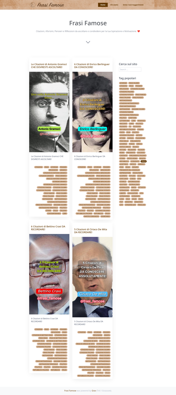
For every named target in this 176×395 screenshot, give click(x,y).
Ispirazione (124, 190)
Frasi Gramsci (61, 176)
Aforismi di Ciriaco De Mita (99, 347)
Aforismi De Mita (103, 344)
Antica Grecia (125, 147)
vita (141, 193)
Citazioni (38, 167)
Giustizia (123, 184)
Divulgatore (132, 193)
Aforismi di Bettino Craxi (56, 341)
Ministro (128, 202)
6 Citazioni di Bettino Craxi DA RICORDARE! (48, 228)
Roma (122, 153)
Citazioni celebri (59, 187)
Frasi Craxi (43, 338)
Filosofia (137, 127)
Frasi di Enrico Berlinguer (99, 179)
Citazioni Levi (130, 205)
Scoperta (123, 176)
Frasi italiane (48, 196)
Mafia (134, 187)
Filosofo (123, 127)
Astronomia (124, 196)
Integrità (134, 190)
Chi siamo (114, 5)
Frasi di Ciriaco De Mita (85, 344)
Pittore (123, 150)
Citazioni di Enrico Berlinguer (98, 173)
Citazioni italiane (44, 190)
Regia (128, 167)
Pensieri (63, 167)
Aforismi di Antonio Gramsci (55, 184)
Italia (55, 211)
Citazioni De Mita (90, 341)
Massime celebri (60, 205)
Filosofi (141, 150)
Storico (123, 182)
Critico (133, 164)
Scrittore (132, 118)
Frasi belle (124, 141)
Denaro (135, 167)
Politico (38, 367)
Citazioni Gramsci (46, 176)
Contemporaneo (54, 213)
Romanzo (141, 121)
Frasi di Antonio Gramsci (56, 179)
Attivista (141, 187)
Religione (132, 150)
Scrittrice (124, 164)
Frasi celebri (61, 193)
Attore (122, 138)
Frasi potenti (61, 196)
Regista (142, 158)
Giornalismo (134, 184)
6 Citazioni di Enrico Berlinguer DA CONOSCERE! (92, 66)
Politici (47, 367)
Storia (48, 211)
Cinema (140, 129)
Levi (121, 205)
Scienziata (136, 196)
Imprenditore (125, 173)
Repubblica (55, 370)
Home (102, 5)
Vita (139, 179)
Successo (141, 153)
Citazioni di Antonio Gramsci (55, 173)
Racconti (123, 124)
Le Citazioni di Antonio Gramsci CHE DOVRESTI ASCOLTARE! (49, 66)
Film (128, 132)
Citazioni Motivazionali (57, 202)
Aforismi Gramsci (59, 182)
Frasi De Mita (105, 341)
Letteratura (124, 121)
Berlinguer (105, 170)
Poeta (122, 132)
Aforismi (54, 167)
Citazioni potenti (59, 190)
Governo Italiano (59, 367)
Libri (64, 213)
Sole (128, 199)
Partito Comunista (91, 216)
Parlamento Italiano (138, 155)
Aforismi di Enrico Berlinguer (98, 184)
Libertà (122, 193)
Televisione (140, 138)
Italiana (63, 211)
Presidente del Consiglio (130, 170)
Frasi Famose (70, 390)
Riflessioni (53, 170)
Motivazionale (60, 199)
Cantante (123, 155)
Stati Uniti (124, 179)
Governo (123, 144)
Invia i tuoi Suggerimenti (133, 5)
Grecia (139, 144)
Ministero (138, 202)
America (141, 164)
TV (130, 127)
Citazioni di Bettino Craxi (42, 335)
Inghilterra (137, 173)
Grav (94, 390)
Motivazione (47, 199)
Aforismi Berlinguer (102, 182)
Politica (63, 208)
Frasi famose (49, 193)
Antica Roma (132, 158)
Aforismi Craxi (38, 341)
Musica (135, 147)
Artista (139, 135)
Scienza (130, 138)
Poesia (131, 144)
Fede (121, 167)
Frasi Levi (141, 205)
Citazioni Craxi (60, 335)
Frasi (46, 167)
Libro (131, 124)
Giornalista (124, 187)
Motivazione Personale (48, 208)
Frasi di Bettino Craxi (58, 338)
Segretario (105, 216)
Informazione (133, 182)
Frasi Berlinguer (103, 176)
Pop (121, 202)
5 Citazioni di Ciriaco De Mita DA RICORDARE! (90, 231)
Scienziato (135, 161)
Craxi (64, 332)
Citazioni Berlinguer (86, 176)
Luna (122, 199)
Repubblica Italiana (41, 370)
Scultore (141, 176)
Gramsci (63, 170)
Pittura (132, 176)
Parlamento (135, 141)
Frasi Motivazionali (44, 205)
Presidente (131, 153)
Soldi (134, 199)
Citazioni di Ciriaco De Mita (99, 338)
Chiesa (132, 179)
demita (107, 335)
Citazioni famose (44, 187)
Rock (141, 199)
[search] (130, 69)
